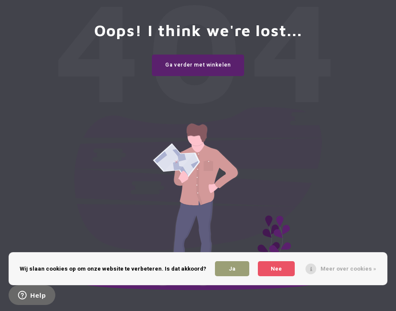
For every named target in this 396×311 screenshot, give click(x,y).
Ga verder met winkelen (198, 65)
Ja (232, 269)
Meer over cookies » (348, 269)
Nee (276, 269)
